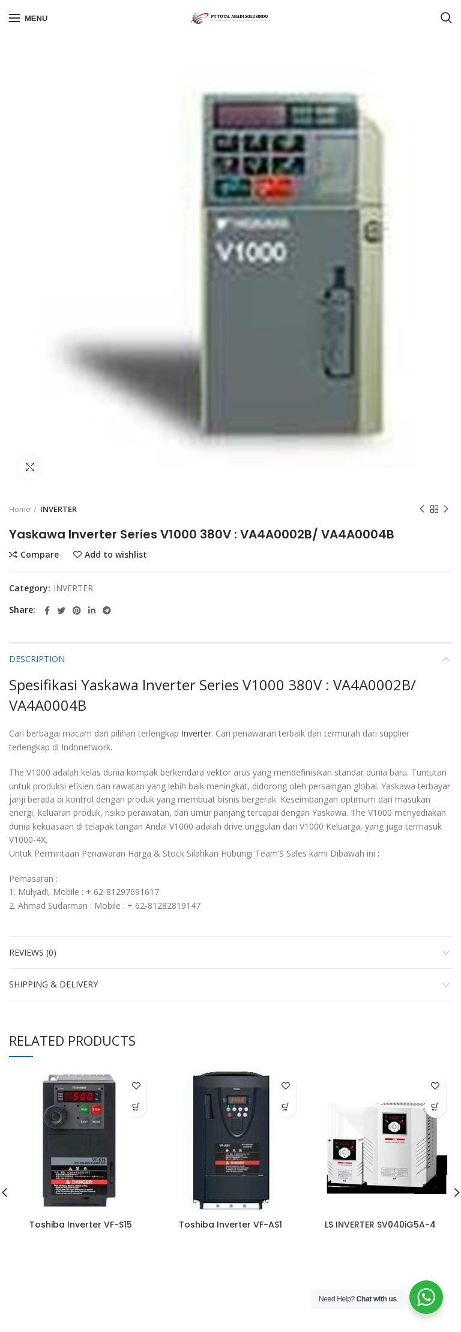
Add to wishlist (116, 554)
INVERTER (58, 509)
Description (37, 658)
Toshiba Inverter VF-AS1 (230, 1224)
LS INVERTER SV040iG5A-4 (380, 1224)
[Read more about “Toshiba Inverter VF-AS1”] (286, 1107)
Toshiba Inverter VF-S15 (80, 1224)
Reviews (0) (32, 952)
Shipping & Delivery (53, 984)
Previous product (422, 509)
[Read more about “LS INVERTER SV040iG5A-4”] (435, 1107)
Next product (446, 509)
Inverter (196, 733)
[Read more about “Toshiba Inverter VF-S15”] (135, 1107)
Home (20, 509)
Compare (39, 554)
